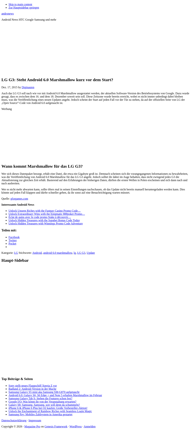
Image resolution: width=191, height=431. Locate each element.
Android (37, 252)
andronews (7, 13)
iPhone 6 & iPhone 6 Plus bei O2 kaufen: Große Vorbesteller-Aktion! (48, 408)
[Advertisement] (95, 49)
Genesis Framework (55, 426)
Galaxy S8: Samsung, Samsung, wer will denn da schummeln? (44, 404)
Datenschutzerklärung (13, 420)
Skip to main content (20, 4)
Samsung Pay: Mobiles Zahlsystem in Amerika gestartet (40, 414)
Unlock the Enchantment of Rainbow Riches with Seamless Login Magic (50, 411)
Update (91, 252)
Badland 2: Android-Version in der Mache (32, 388)
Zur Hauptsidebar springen (24, 7)
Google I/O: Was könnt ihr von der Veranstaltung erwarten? (42, 401)
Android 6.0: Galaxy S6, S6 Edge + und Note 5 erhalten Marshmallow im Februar (55, 395)
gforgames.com (19, 198)
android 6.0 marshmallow (57, 252)
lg (75, 252)
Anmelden (90, 426)
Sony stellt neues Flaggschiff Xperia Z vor (33, 385)
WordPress (76, 426)
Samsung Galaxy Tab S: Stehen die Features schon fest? (40, 398)
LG (16, 252)
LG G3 (81, 252)
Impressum (34, 420)
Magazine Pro (32, 426)
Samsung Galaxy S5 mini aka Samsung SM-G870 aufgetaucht (44, 392)
